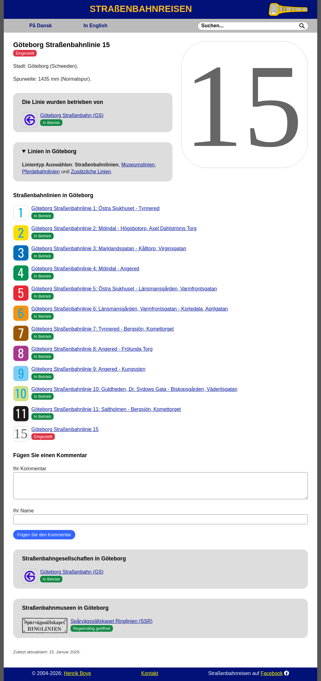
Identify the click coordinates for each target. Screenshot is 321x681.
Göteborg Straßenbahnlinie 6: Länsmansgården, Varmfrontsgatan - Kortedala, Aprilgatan (129, 308)
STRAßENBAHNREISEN (141, 9)
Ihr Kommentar (160, 482)
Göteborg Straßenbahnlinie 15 (64, 429)
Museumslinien (138, 164)
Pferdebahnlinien (41, 171)
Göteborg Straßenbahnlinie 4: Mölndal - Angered (85, 268)
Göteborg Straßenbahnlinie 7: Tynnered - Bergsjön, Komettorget (102, 329)
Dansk (40, 25)
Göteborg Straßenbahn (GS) (71, 115)
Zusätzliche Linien (91, 171)
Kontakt (149, 673)
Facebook (271, 673)
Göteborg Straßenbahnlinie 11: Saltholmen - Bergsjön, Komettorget (106, 409)
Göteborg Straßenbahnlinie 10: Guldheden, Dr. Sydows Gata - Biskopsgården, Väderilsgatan (134, 389)
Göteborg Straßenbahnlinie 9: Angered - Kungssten (88, 369)
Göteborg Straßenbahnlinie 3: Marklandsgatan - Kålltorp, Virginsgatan (108, 248)
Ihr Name (160, 516)
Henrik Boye (77, 673)
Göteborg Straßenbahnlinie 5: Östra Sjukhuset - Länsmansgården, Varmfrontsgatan (124, 288)
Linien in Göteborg (52, 151)
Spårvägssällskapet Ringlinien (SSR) (111, 621)
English (95, 25)
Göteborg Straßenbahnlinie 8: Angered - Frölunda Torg (92, 349)
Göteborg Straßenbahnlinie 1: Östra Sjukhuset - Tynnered (95, 208)
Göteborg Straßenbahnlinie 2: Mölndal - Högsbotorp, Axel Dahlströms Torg (114, 228)
